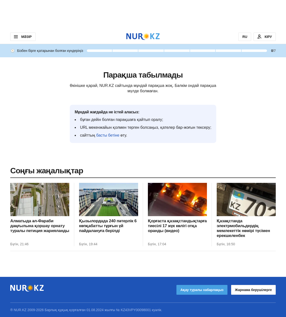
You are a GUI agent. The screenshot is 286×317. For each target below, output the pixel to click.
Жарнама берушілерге (253, 290)
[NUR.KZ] (143, 37)
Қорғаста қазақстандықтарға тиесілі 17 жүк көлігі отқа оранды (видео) (177, 226)
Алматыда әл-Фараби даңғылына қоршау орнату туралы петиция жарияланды (39, 226)
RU (244, 37)
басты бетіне (107, 135)
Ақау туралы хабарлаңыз (201, 290)
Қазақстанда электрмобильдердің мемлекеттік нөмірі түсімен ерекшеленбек (243, 228)
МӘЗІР (22, 37)
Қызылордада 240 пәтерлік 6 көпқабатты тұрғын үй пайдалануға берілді (108, 226)
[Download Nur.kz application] (143, 14)
